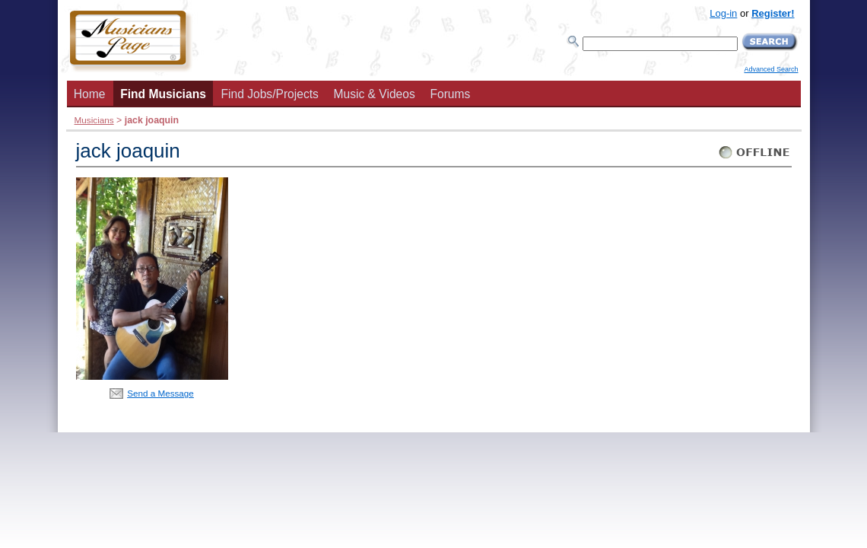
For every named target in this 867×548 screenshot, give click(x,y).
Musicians (94, 120)
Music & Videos (374, 94)
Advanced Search (771, 69)
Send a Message (160, 393)
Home (90, 94)
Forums (450, 94)
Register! (772, 13)
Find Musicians (163, 94)
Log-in (723, 13)
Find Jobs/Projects (270, 94)
